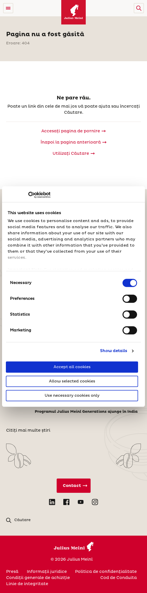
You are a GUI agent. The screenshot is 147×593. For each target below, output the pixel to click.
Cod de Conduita (118, 577)
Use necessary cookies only (72, 395)
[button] (139, 8)
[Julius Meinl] (73, 12)
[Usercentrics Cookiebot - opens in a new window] (28, 195)
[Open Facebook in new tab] (66, 502)
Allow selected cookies (72, 381)
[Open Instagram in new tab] (95, 502)
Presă (12, 571)
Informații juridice (47, 571)
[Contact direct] (74, 486)
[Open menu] (8, 8)
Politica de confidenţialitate (106, 571)
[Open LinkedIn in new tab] (52, 502)
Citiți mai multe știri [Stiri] (28, 430)
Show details (113, 351)
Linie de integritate (27, 583)
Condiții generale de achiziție (38, 577)
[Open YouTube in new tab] (81, 502)
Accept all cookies (72, 366)
